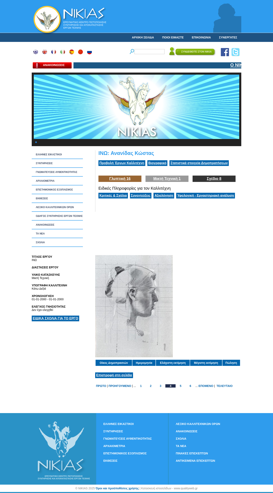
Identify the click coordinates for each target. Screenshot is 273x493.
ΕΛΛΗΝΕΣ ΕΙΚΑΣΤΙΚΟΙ (49, 154)
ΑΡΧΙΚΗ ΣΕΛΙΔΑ (143, 37)
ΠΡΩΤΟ (101, 386)
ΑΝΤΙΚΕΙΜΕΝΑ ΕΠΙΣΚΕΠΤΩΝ (195, 460)
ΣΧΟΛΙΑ (40, 242)
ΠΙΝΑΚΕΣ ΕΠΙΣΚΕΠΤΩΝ (192, 453)
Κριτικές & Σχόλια (113, 195)
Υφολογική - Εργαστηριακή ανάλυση (205, 195)
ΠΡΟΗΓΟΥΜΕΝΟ (120, 386)
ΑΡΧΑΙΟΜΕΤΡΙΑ (45, 180)
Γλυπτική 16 (120, 179)
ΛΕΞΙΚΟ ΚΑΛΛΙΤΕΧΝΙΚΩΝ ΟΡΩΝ (55, 207)
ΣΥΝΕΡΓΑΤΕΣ (228, 37)
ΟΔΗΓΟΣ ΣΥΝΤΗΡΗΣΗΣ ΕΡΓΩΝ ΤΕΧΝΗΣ (59, 216)
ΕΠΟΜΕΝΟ (206, 386)
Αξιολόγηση (164, 195)
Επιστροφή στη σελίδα (114, 375)
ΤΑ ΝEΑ (40, 233)
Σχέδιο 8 (214, 179)
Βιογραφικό (157, 163)
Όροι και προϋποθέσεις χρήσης (117, 488)
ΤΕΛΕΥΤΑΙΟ (224, 386)
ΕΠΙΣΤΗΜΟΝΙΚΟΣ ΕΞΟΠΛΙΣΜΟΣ (54, 189)
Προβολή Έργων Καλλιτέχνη (121, 163)
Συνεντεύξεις (141, 195)
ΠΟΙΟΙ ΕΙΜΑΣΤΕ (173, 37)
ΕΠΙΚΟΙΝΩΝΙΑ (201, 37)
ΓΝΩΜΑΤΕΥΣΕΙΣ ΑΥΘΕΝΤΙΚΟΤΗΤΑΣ (56, 172)
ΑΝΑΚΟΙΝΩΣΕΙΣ (45, 224)
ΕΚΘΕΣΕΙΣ (42, 198)
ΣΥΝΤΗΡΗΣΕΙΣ (44, 163)
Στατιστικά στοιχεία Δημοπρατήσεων (199, 163)
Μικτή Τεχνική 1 (167, 179)
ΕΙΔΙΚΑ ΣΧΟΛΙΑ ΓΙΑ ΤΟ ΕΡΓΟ (55, 318)
